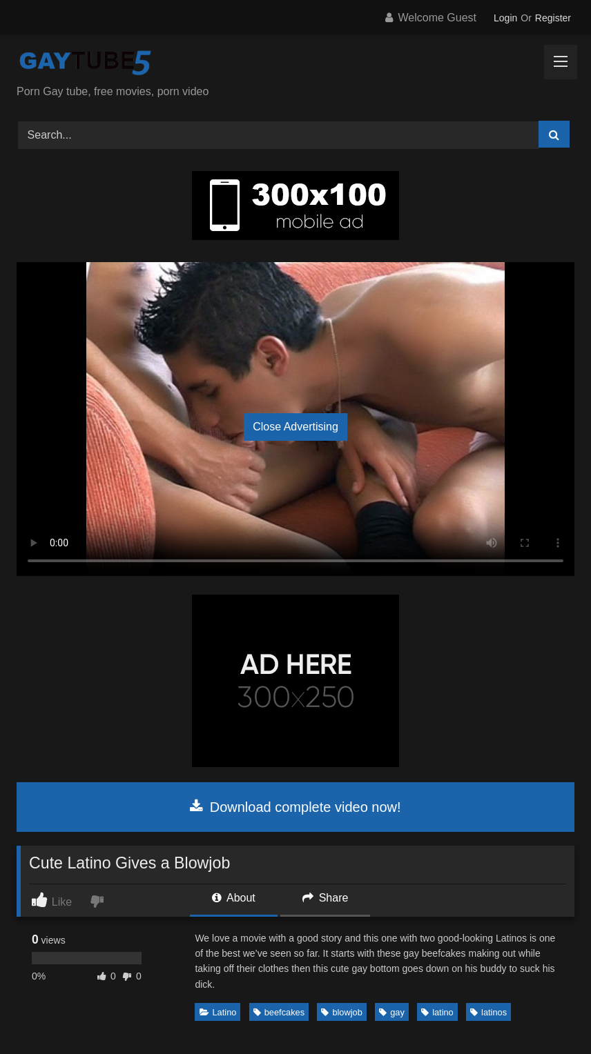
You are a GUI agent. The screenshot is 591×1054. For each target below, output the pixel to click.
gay (392, 1012)
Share (325, 898)
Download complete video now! (295, 807)
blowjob (341, 1012)
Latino (218, 1012)
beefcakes (278, 1012)
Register (553, 17)
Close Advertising (295, 426)
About (233, 898)
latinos (488, 1012)
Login (505, 17)
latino (437, 1012)
